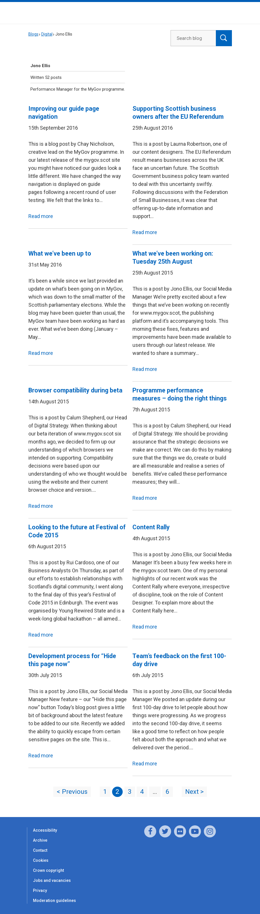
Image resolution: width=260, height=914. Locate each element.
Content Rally (151, 527)
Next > (194, 792)
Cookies (40, 860)
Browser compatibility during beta (75, 390)
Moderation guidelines (54, 900)
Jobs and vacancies (52, 880)
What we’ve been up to (59, 253)
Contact (40, 850)
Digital (46, 34)
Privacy (40, 890)
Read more (40, 216)
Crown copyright (48, 870)
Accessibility (45, 830)
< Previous (72, 792)
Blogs (33, 34)
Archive (40, 840)
